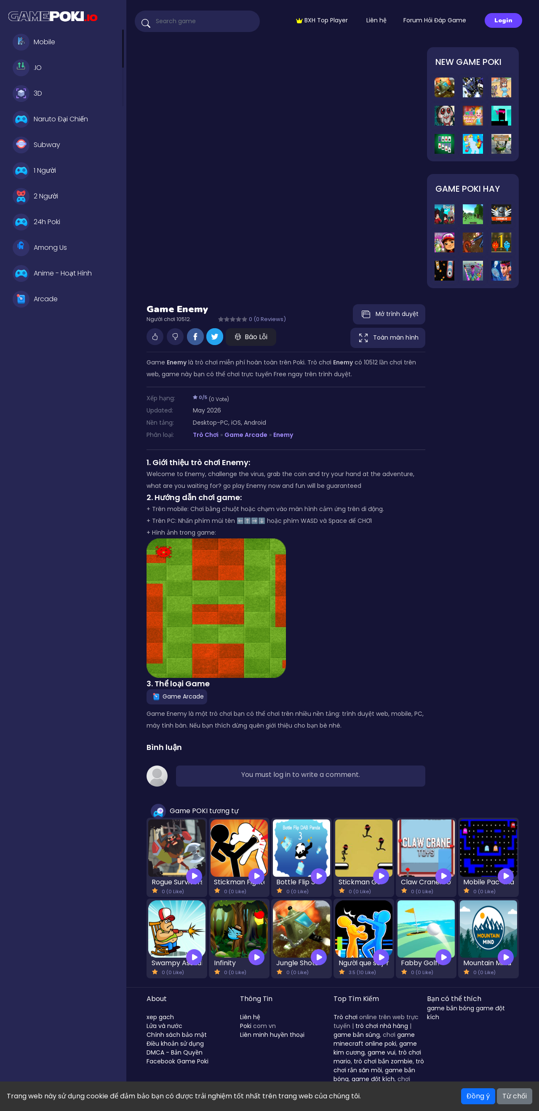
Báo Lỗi (251, 337)
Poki (245, 1026)
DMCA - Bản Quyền (175, 1052)
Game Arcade (245, 435)
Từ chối (514, 1096)
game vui (381, 1052)
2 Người (35, 196)
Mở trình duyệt (389, 314)
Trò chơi (346, 1017)
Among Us (40, 247)
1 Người (34, 170)
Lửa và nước (164, 1026)
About (157, 999)
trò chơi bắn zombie (383, 1061)
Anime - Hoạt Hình (52, 273)
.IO (27, 67)
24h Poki (36, 222)
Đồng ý (478, 1096)
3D (27, 93)
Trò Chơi (206, 435)
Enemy (283, 435)
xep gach (160, 1017)
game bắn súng (357, 1035)
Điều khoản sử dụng (175, 1043)
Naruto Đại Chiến (50, 119)
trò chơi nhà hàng (381, 1026)
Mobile (34, 42)
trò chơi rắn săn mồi (379, 1065)
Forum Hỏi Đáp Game (434, 20)
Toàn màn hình (388, 338)
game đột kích (373, 1079)
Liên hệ (376, 20)
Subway (36, 145)
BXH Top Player (322, 20)
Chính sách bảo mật (177, 1035)
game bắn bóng (450, 1008)
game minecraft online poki (374, 1039)
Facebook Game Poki (177, 1061)
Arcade (35, 299)
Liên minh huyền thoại (272, 1035)
